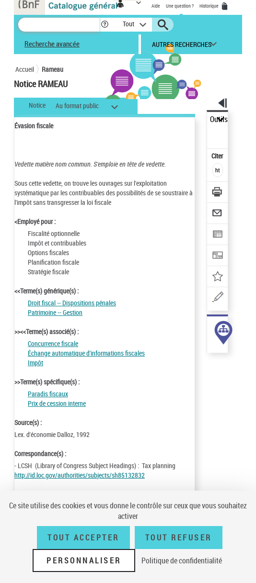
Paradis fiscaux (48, 393)
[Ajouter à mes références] (218, 277)
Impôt (35, 362)
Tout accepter (83, 537)
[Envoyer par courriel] (218, 214)
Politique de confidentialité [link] (181, 560)
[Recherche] (59, 25)
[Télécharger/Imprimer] (218, 193)
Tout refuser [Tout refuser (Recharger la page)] (178, 537)
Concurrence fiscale (53, 343)
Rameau (52, 69)
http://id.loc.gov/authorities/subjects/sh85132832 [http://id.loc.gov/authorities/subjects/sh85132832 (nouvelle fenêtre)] (79, 475)
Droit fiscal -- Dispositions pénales (72, 302)
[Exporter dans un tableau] (218, 235)
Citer (217, 155)
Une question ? (180, 5)
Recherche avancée (52, 43)
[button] (104, 25)
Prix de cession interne (57, 403)
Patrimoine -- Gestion (55, 312)
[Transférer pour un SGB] (218, 256)
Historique (209, 5)
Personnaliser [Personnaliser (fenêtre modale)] (84, 560)
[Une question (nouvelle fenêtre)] (218, 298)
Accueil (24, 69)
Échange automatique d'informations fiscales (86, 353)
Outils (219, 119)
